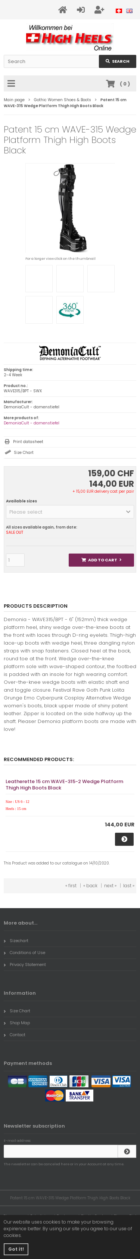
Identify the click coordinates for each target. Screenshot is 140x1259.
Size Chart (24, 452)
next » (110, 885)
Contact (14, 1035)
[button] (70, 511)
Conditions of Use (24, 953)
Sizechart (16, 941)
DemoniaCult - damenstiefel (31, 423)
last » (128, 885)
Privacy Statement (25, 964)
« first (71, 885)
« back (90, 885)
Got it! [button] (16, 1249)
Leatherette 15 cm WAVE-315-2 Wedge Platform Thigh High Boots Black (64, 784)
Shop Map (17, 1023)
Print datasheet (28, 442)
